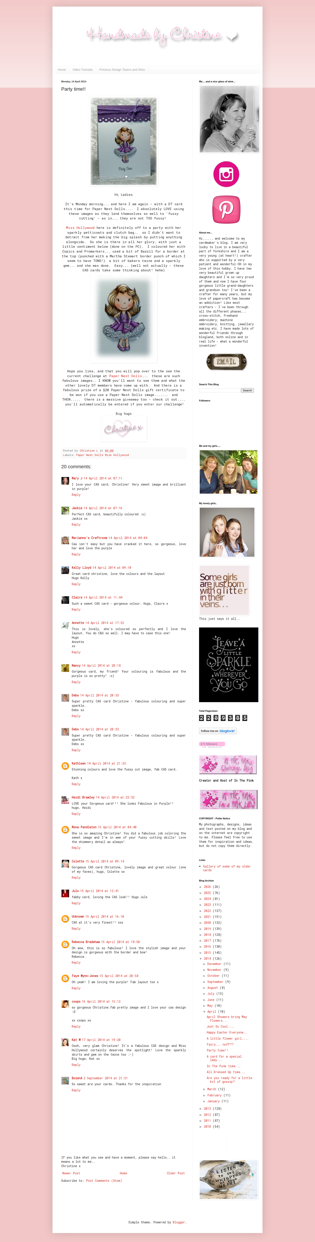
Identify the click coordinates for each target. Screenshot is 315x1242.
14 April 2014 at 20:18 (101, 665)
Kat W (76, 1040)
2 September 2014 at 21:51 (106, 1078)
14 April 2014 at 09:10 (112, 567)
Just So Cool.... (221, 1026)
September (216, 982)
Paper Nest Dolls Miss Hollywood (102, 455)
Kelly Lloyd (81, 567)
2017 (208, 940)
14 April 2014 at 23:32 (115, 797)
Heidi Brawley (83, 797)
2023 (208, 905)
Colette (78, 861)
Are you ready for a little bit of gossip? (229, 1080)
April (212, 1011)
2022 (208, 911)
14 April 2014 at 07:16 (103, 508)
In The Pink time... (224, 1066)
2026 (208, 887)
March (212, 1089)
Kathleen (79, 763)
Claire (77, 597)
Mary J (77, 478)
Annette (78, 623)
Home (62, 69)
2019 (208, 929)
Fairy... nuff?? (220, 1044)
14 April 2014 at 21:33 (106, 763)
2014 (208, 958)
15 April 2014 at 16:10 (104, 916)
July (211, 993)
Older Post (176, 1173)
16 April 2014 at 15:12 (101, 1001)
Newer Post (71, 1173)
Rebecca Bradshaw (86, 942)
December (215, 964)
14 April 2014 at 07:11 (103, 478)
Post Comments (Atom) (104, 1180)
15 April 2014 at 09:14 (104, 861)
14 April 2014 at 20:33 (99, 695)
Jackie (77, 508)
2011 (208, 1120)
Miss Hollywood (80, 227)
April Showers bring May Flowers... (227, 1019)
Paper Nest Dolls (125, 376)
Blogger (179, 1222)
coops (76, 1001)
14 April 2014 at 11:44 (103, 597)
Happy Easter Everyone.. (227, 1032)
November (215, 970)
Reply (76, 495)
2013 (208, 1108)
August (213, 988)
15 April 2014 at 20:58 (119, 976)
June (211, 1000)
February (215, 1095)
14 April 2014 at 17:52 (104, 623)
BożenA (77, 1078)
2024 (208, 899)
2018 (208, 935)
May (210, 1005)
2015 (208, 952)
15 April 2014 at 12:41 (99, 891)
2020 (208, 922)
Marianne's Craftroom (89, 538)
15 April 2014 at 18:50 (120, 942)
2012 (208, 1115)
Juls (75, 891)
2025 (208, 893)
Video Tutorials (82, 69)
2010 (208, 1126)
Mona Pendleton (84, 827)
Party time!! (218, 1050)
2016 (208, 946)
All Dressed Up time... (226, 1072)
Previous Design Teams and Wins (122, 69)
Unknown (78, 916)
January (214, 1101)
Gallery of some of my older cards (227, 868)
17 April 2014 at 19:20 (101, 1040)
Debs (75, 695)
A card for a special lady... (224, 1058)
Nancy (76, 665)
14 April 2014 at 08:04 (127, 538)
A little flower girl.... (228, 1038)
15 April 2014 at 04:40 (117, 827)
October (214, 975)
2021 (208, 917)
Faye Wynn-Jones (85, 976)
